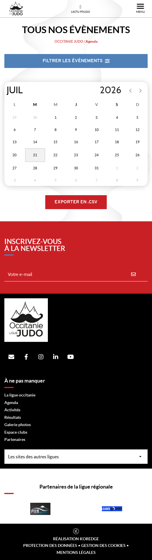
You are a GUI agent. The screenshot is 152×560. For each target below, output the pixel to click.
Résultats (12, 417)
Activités (12, 410)
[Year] (96, 90)
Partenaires (14, 439)
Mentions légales (76, 552)
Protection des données (50, 545)
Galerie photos (17, 424)
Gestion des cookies (103, 545)
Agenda (11, 402)
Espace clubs (15, 432)
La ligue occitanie (19, 395)
